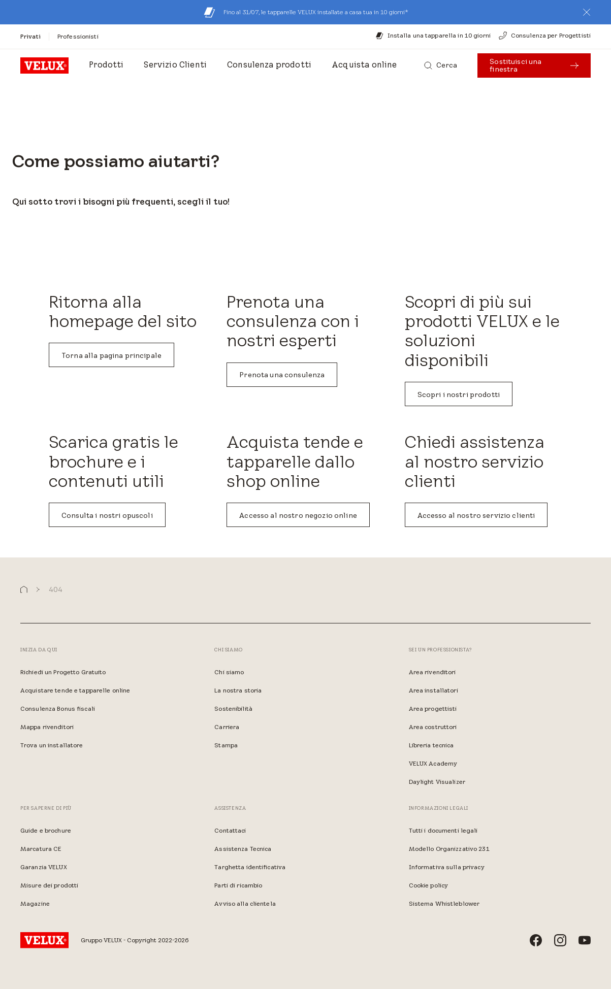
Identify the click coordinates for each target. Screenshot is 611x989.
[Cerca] (441, 65)
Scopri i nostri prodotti (458, 394)
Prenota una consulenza (282, 374)
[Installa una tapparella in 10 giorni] (433, 35)
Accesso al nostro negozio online (298, 515)
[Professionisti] (78, 36)
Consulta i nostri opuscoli (107, 515)
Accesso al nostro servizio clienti (476, 515)
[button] (587, 12)
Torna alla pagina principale (111, 355)
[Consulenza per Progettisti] (545, 35)
